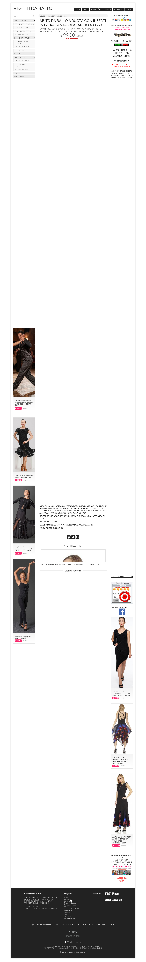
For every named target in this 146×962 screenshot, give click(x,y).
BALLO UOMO (19, 57)
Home (77, 9)
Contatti (107, 9)
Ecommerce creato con (73, 952)
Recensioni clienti (70, 918)
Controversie (68, 916)
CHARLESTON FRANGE (24, 31)
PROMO (17, 73)
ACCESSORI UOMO (22, 70)
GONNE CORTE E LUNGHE (21, 42)
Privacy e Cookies (70, 903)
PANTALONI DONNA (23, 47)
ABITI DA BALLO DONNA (59, 16)
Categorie (67, 899)
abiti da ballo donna (91, 564)
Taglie (129, 9)
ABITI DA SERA (19, 76)
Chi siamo (67, 907)
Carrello (95, 9)
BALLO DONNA (44, 16)
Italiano (78, 942)
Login (85, 9)
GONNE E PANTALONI (22, 38)
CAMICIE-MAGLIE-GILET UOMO (24, 65)
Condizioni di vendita (71, 905)
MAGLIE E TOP (19, 54)
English (71, 942)
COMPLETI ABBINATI (23, 27)
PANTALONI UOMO (22, 61)
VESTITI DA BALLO (33, 8)
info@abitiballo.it (96, 948)
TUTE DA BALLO (21, 50)
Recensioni (118, 9)
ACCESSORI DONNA (22, 34)
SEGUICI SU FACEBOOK (122, 607)
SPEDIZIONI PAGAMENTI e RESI (76, 909)
